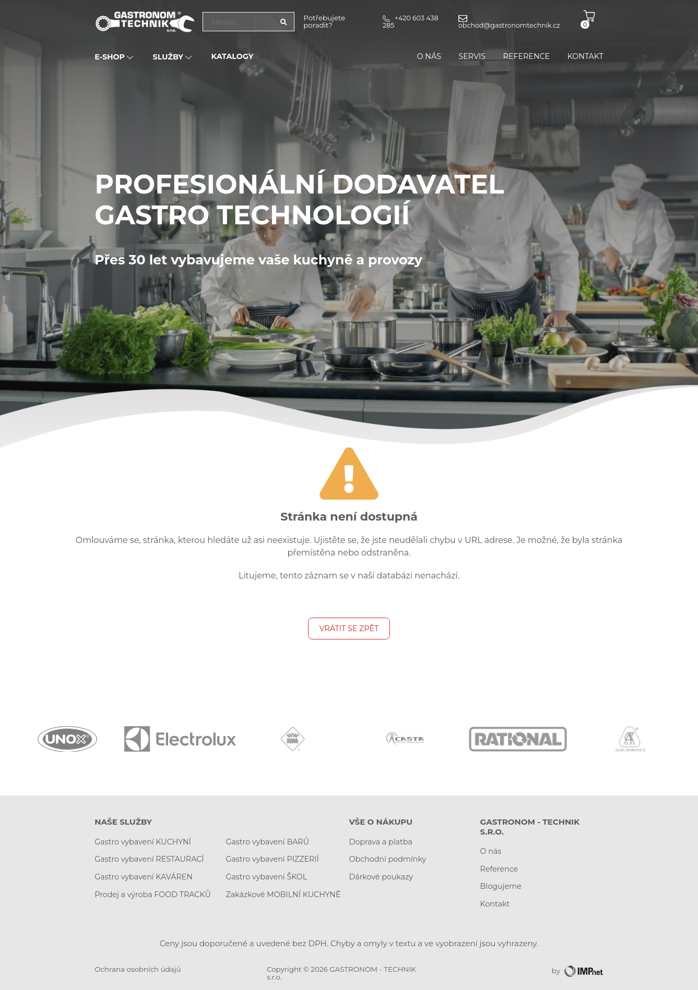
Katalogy (232, 56)
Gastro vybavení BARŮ (267, 842)
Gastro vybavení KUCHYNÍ (142, 842)
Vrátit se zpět (349, 628)
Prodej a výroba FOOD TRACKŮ (152, 894)
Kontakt (585, 56)
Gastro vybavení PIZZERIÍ (272, 859)
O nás (429, 56)
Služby (173, 57)
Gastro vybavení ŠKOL (266, 877)
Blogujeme (501, 886)
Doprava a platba (380, 842)
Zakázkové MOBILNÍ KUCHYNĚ (283, 894)
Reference (526, 56)
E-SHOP (114, 57)
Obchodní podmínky (387, 859)
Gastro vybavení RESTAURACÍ (149, 859)
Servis (472, 56)
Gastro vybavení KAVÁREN (143, 877)
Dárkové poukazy (380, 877)
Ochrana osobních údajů (137, 969)
